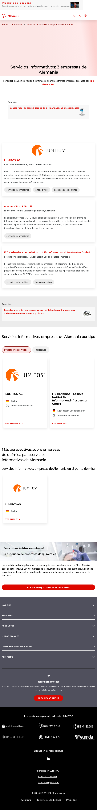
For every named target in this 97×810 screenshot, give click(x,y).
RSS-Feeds (7, 657)
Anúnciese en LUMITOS (47, 770)
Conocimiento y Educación (17, 646)
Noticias (6, 605)
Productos (8, 626)
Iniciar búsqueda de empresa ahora (48, 587)
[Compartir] (80, 16)
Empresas (7, 615)
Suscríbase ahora (48, 698)
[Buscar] (74, 16)
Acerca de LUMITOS (47, 776)
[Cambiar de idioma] (85, 16)
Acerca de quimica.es (48, 782)
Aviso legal (26, 799)
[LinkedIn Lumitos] (49, 759)
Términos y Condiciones (49, 799)
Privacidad (71, 799)
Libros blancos (10, 636)
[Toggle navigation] (93, 16)
